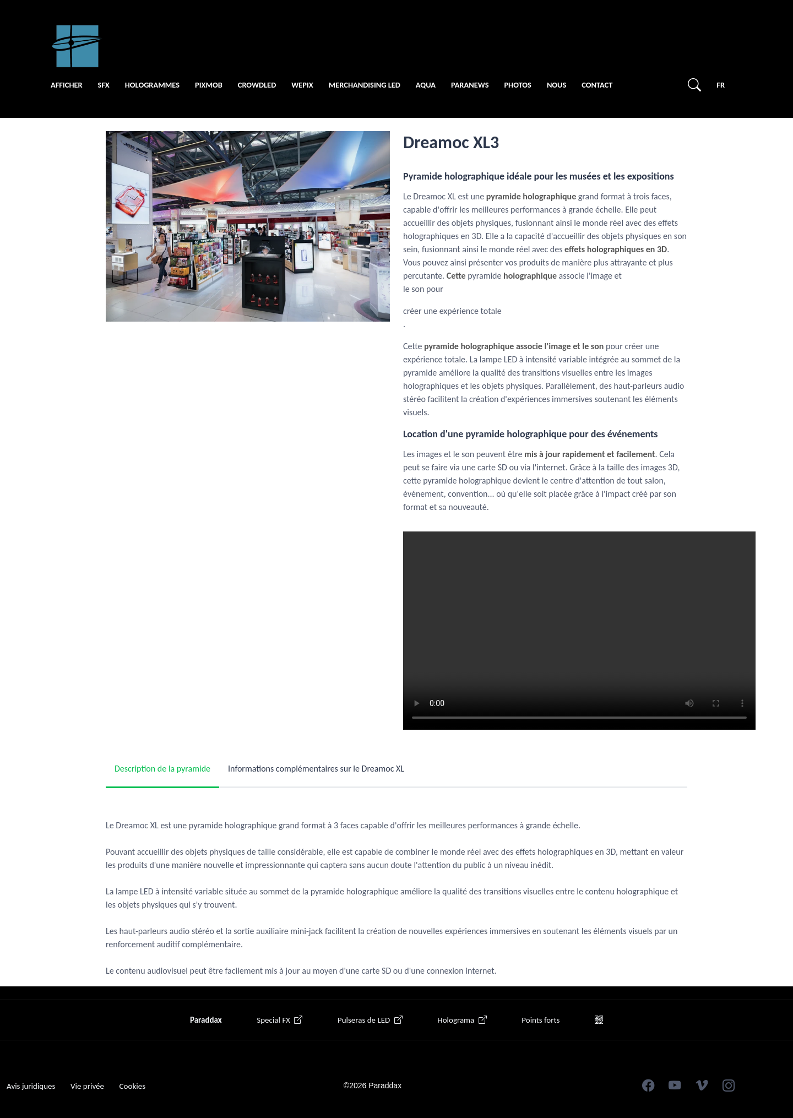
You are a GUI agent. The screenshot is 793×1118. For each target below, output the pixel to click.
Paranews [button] (470, 85)
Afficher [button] (67, 85)
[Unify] (77, 46)
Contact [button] (597, 85)
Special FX (279, 1020)
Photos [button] (517, 85)
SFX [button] (104, 85)
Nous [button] (556, 85)
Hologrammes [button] (152, 85)
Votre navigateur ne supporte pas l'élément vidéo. (579, 630)
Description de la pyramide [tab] (162, 768)
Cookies (132, 1086)
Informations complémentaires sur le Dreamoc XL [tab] (316, 768)
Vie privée (87, 1086)
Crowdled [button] (257, 85)
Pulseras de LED (370, 1020)
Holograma (461, 1020)
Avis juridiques (31, 1086)
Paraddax (206, 1020)
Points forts (541, 1020)
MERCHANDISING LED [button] (364, 85)
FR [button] (720, 85)
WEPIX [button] (302, 85)
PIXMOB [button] (208, 85)
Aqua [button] (426, 85)
